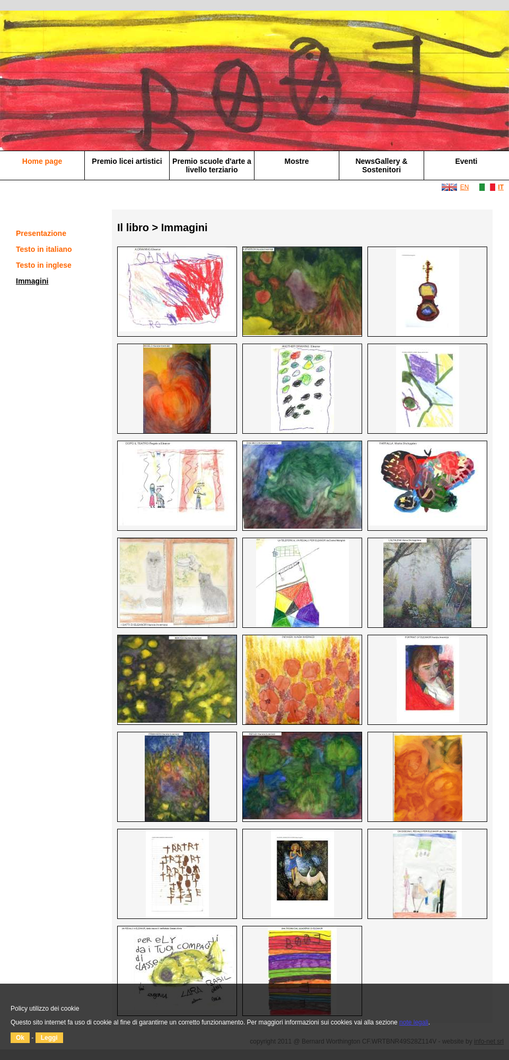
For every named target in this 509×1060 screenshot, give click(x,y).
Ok (20, 1037)
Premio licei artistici (127, 161)
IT (501, 187)
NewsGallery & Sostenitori (381, 165)
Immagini (32, 281)
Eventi (466, 161)
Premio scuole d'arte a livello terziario (211, 165)
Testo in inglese (44, 265)
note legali (413, 1022)
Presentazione (41, 233)
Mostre (297, 161)
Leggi (49, 1037)
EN (464, 187)
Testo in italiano (44, 249)
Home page (42, 161)
